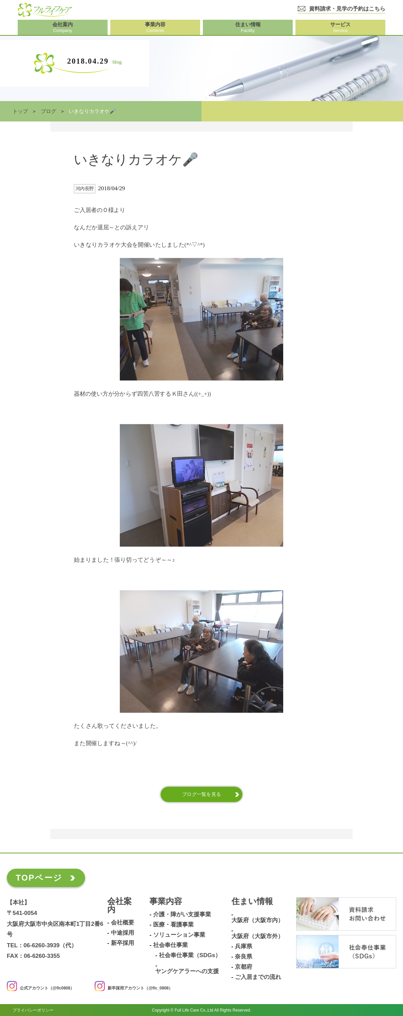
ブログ (48, 111)
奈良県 (243, 957)
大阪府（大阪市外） (257, 936)
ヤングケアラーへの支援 (187, 971)
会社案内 (119, 905)
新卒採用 (122, 943)
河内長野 (85, 188)
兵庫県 (243, 947)
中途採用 (122, 933)
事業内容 (165, 901)
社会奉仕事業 (170, 945)
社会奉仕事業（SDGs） (190, 955)
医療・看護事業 (173, 925)
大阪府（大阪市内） (257, 920)
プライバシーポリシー (33, 1009)
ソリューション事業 (179, 935)
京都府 (243, 967)
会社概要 (122, 923)
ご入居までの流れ (258, 977)
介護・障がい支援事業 (182, 915)
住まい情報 (252, 901)
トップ (20, 111)
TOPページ (39, 877)
